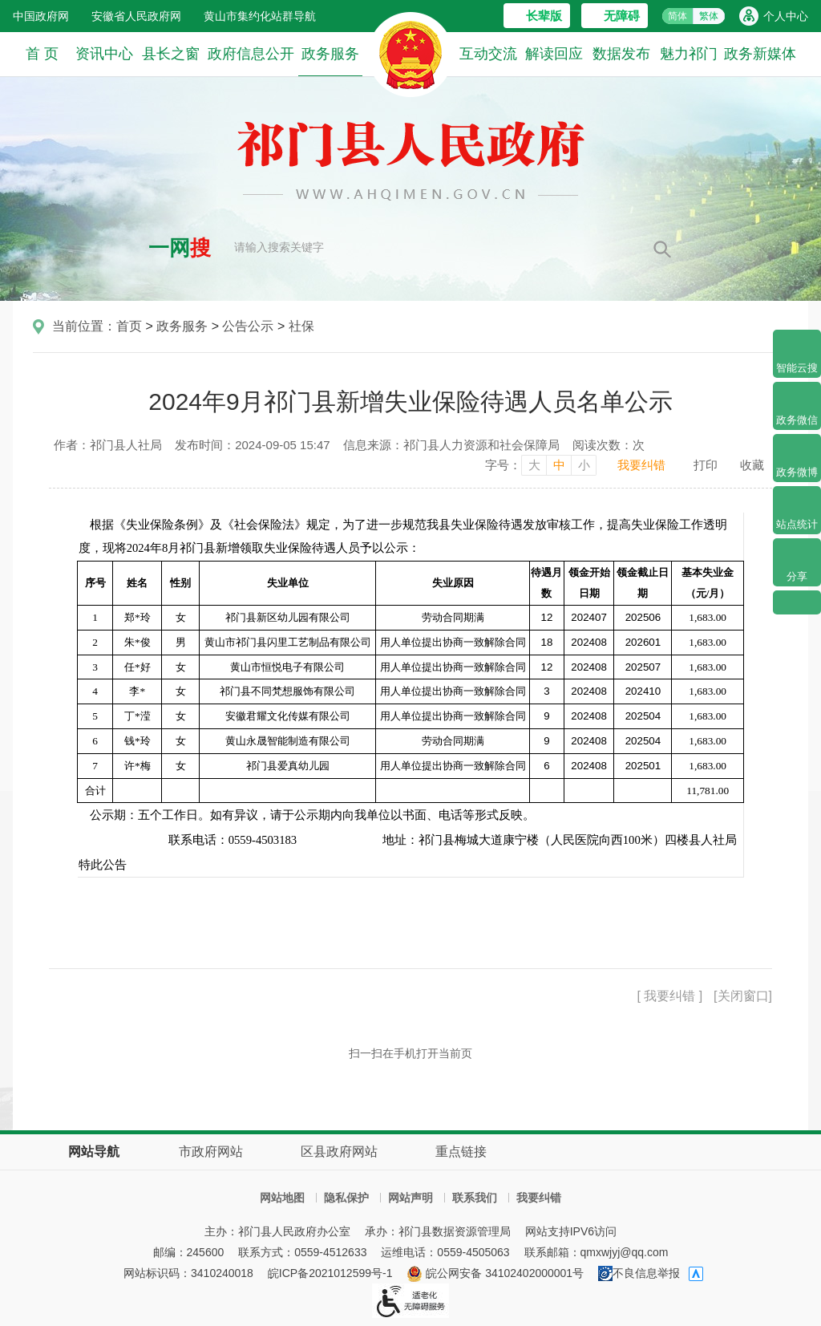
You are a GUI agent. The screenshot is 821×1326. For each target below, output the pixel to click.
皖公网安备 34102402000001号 (495, 1273)
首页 (129, 326)
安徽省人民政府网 (136, 16)
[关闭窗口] (743, 996)
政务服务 (330, 60)
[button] (537, 15)
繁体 (708, 16)
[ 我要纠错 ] (669, 996)
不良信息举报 (639, 1273)
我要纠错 (641, 465)
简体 (677, 16)
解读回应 (554, 54)
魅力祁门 (689, 54)
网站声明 (410, 1197)
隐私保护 (346, 1197)
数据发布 (621, 54)
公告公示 (247, 326)
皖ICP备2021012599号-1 (330, 1273)
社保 (301, 326)
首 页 (42, 54)
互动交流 (488, 54)
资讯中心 (104, 54)
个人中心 (785, 16)
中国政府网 (41, 16)
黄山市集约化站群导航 (260, 16)
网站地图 (282, 1197)
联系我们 (474, 1197)
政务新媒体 (760, 54)
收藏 (752, 465)
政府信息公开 (251, 54)
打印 (706, 465)
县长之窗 (171, 54)
